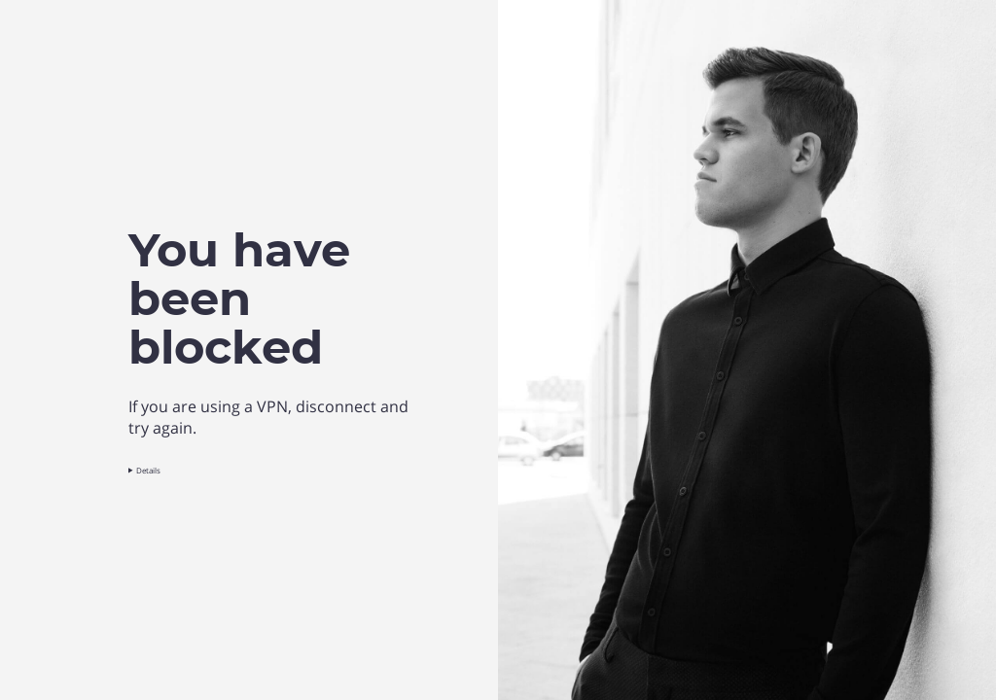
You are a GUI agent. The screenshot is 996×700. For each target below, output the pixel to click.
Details (148, 470)
